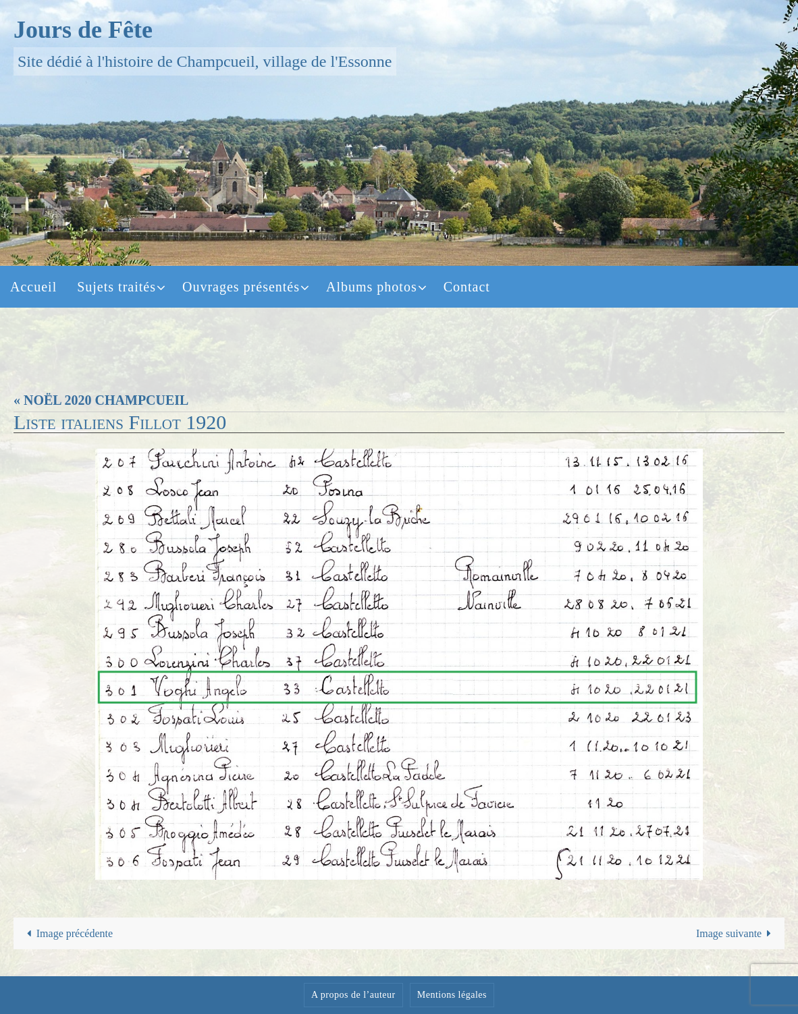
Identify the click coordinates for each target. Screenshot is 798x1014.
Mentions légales (452, 995)
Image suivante (736, 933)
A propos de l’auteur (353, 995)
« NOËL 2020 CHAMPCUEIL (101, 400)
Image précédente (67, 933)
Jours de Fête (83, 29)
